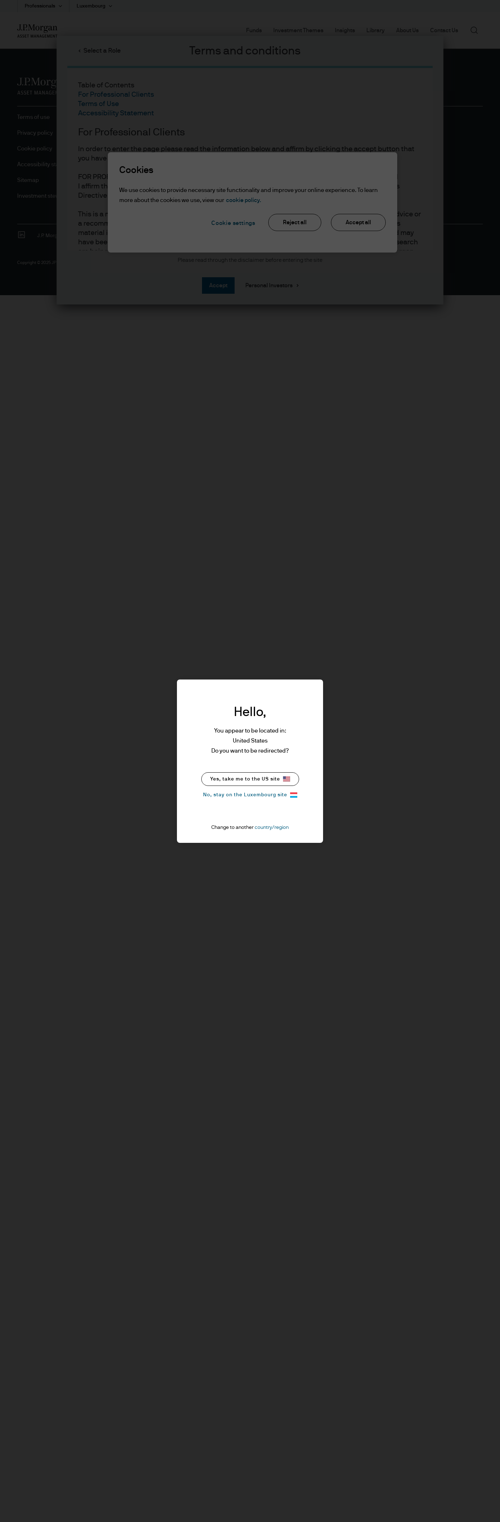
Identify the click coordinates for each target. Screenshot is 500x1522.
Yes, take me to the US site (250, 779)
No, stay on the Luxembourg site (250, 795)
